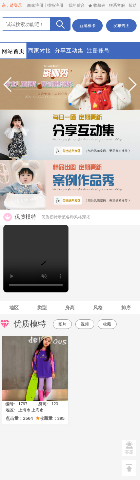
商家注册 (35, 5)
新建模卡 (87, 25)
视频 (85, 324)
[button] (8, 84)
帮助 (132, 5)
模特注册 (55, 5)
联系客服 (117, 5)
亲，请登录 (12, 5)
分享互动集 (69, 50)
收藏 (107, 324)
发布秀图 (121, 25)
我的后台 (76, 5)
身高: (43, 404)
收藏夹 (96, 5)
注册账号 (98, 50)
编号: (10, 404)
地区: (10, 410)
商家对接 (39, 50)
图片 (62, 324)
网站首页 (13, 51)
